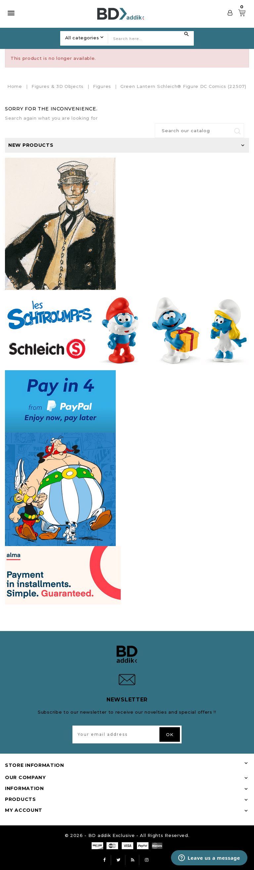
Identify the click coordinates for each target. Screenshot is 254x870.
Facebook (104, 860)
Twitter (119, 860)
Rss (133, 860)
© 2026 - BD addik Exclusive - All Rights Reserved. (127, 835)
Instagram (147, 860)
